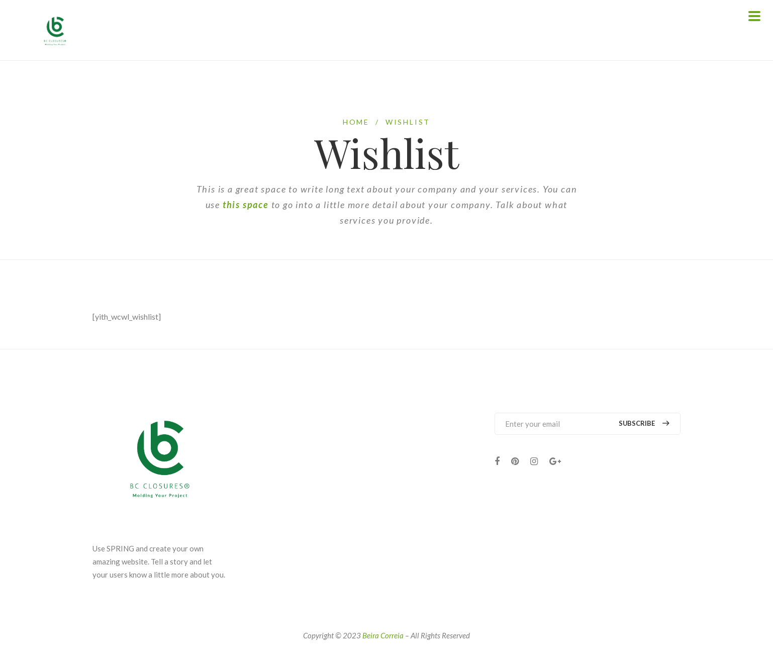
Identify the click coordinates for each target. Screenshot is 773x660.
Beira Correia (383, 635)
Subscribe (643, 423)
